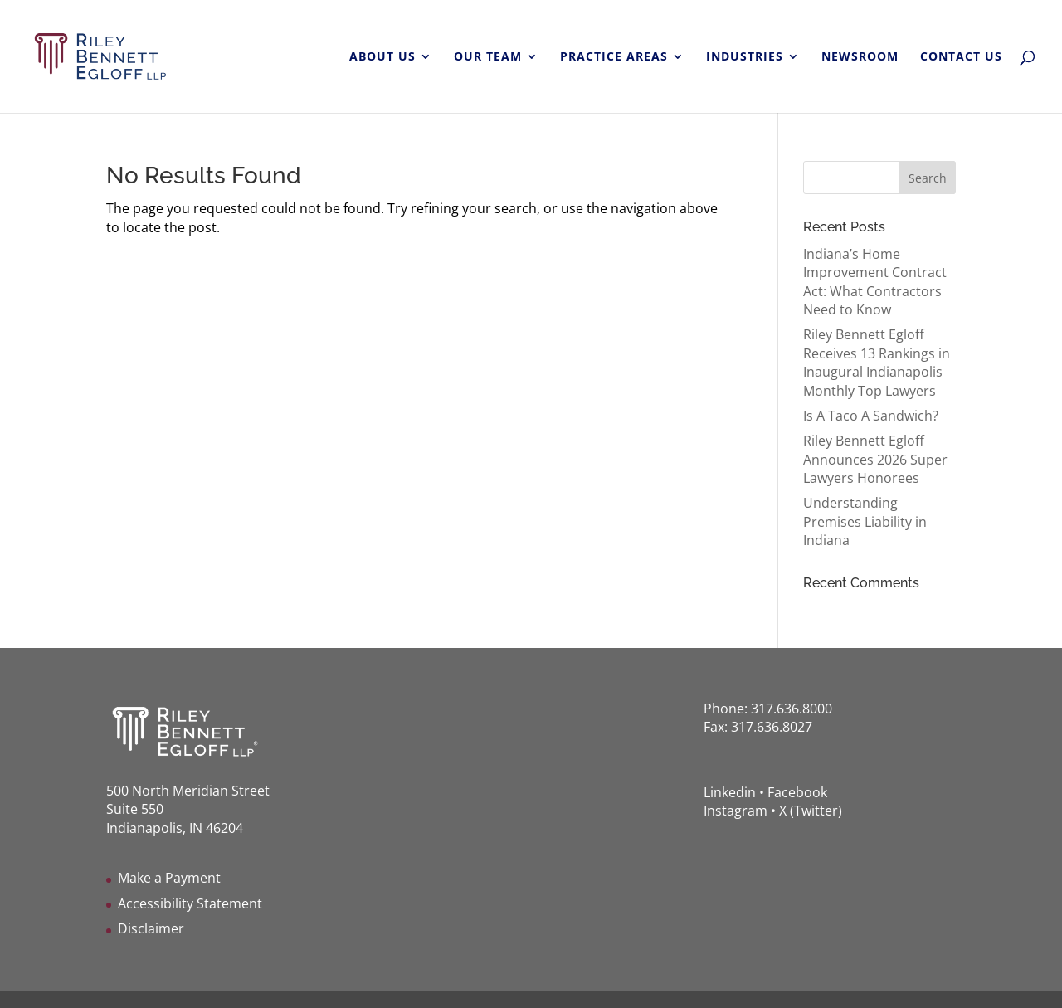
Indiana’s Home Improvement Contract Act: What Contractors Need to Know (875, 282)
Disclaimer (151, 928)
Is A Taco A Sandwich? (870, 416)
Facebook (797, 792)
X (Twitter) (810, 810)
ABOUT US (382, 57)
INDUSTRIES (744, 57)
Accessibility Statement (190, 903)
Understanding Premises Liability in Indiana (865, 521)
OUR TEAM (488, 57)
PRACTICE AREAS (614, 57)
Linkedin (730, 792)
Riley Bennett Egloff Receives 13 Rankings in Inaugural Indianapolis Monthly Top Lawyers (876, 362)
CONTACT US (961, 57)
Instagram (735, 810)
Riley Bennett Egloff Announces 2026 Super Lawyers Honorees (875, 459)
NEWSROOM (860, 57)
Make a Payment (169, 878)
